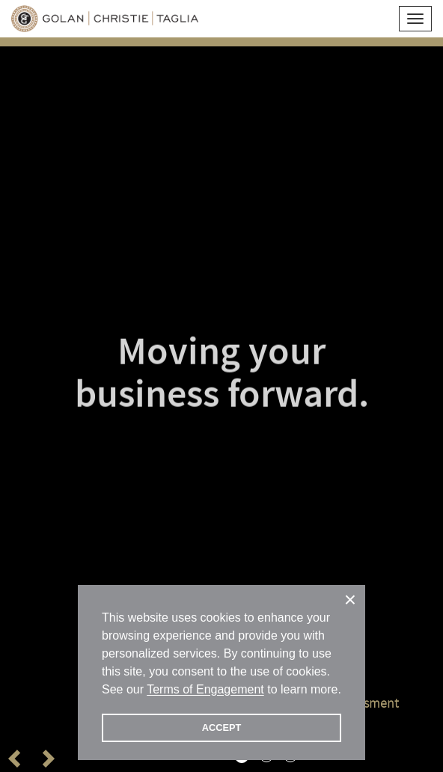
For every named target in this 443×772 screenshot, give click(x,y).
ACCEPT (222, 727)
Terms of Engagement (205, 689)
